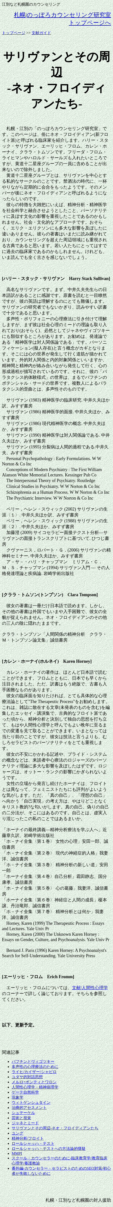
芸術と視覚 (21, 1118)
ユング (17, 1133)
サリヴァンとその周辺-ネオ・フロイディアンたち (55, 1128)
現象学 (17, 1097)
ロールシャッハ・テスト (33, 1143)
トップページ (13, 33)
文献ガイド (41, 33)
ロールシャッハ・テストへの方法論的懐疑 (49, 1149)
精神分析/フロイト (28, 1138)
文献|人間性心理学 (90, 987)
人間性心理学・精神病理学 (35, 1087)
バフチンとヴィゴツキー (33, 1061)
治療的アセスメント (29, 1108)
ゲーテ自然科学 (25, 1092)
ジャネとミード (25, 1123)
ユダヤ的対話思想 (27, 1077)
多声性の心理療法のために (35, 1067)
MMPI (17, 1153)
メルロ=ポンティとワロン (34, 1082)
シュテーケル (23, 1113)
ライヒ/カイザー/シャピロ (34, 1072)
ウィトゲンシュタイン (31, 1102)
